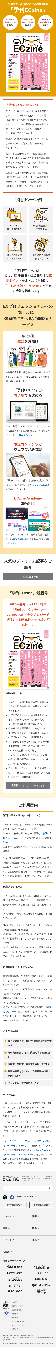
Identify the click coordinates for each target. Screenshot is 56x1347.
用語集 (8, 1251)
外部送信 (15, 1329)
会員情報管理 (17, 1310)
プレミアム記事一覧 (28, 577)
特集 (36, 1228)
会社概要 (15, 1318)
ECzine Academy (19, 539)
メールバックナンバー (27, 1196)
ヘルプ (14, 1302)
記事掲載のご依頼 (15, 1205)
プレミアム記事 (40, 485)
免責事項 (15, 1314)
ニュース (9, 1216)
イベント (9, 1240)
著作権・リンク (17, 1306)
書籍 (36, 1240)
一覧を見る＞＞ (24, 435)
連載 (6, 1228)
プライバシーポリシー (20, 1325)
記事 (36, 1216)
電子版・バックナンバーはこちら (28, 785)
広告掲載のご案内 (41, 1205)
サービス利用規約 (18, 1321)
